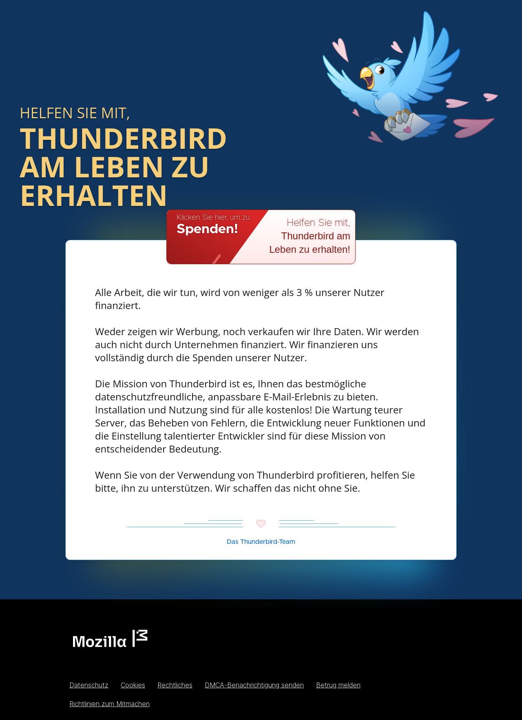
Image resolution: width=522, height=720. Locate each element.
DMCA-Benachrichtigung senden (254, 685)
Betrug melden (338, 685)
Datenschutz (88, 685)
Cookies (133, 685)
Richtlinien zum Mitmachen (109, 703)
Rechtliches (174, 685)
